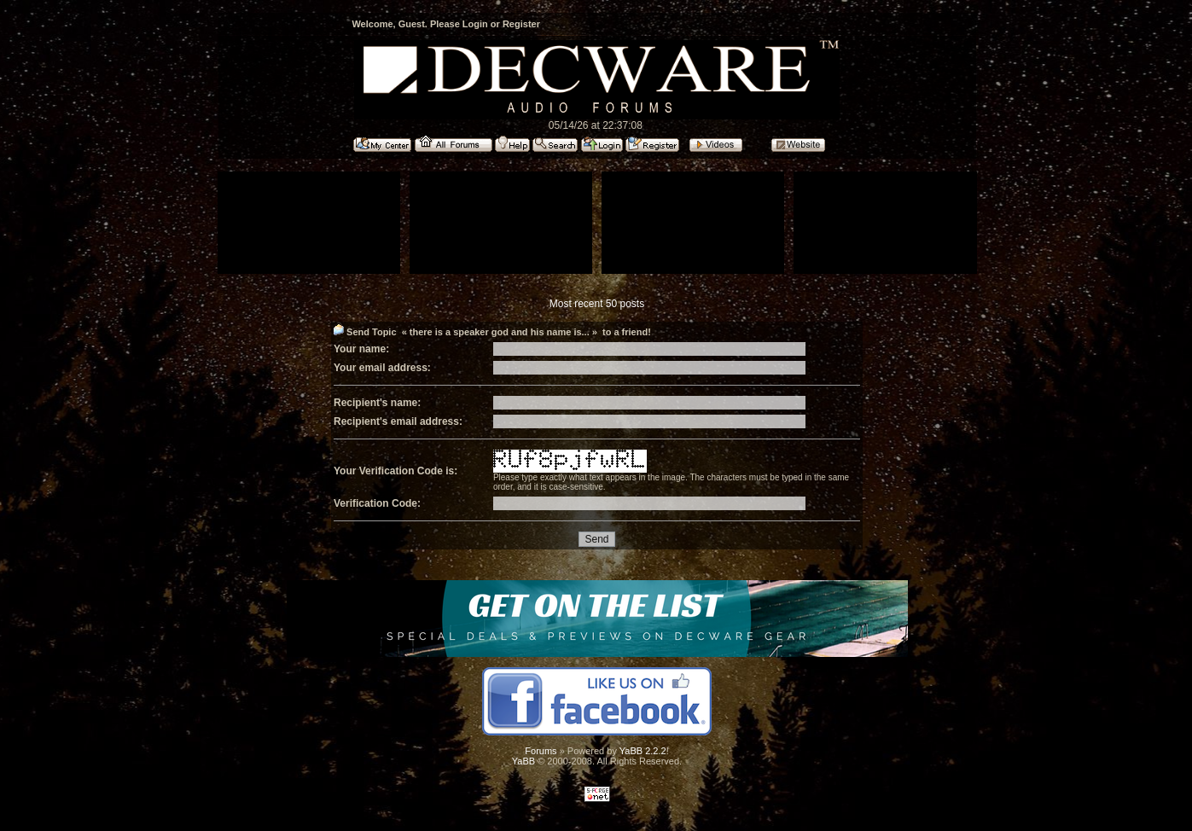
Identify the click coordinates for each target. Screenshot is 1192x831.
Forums (540, 751)
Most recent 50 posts (596, 304)
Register (521, 24)
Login (475, 24)
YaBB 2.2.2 (642, 751)
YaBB (523, 761)
